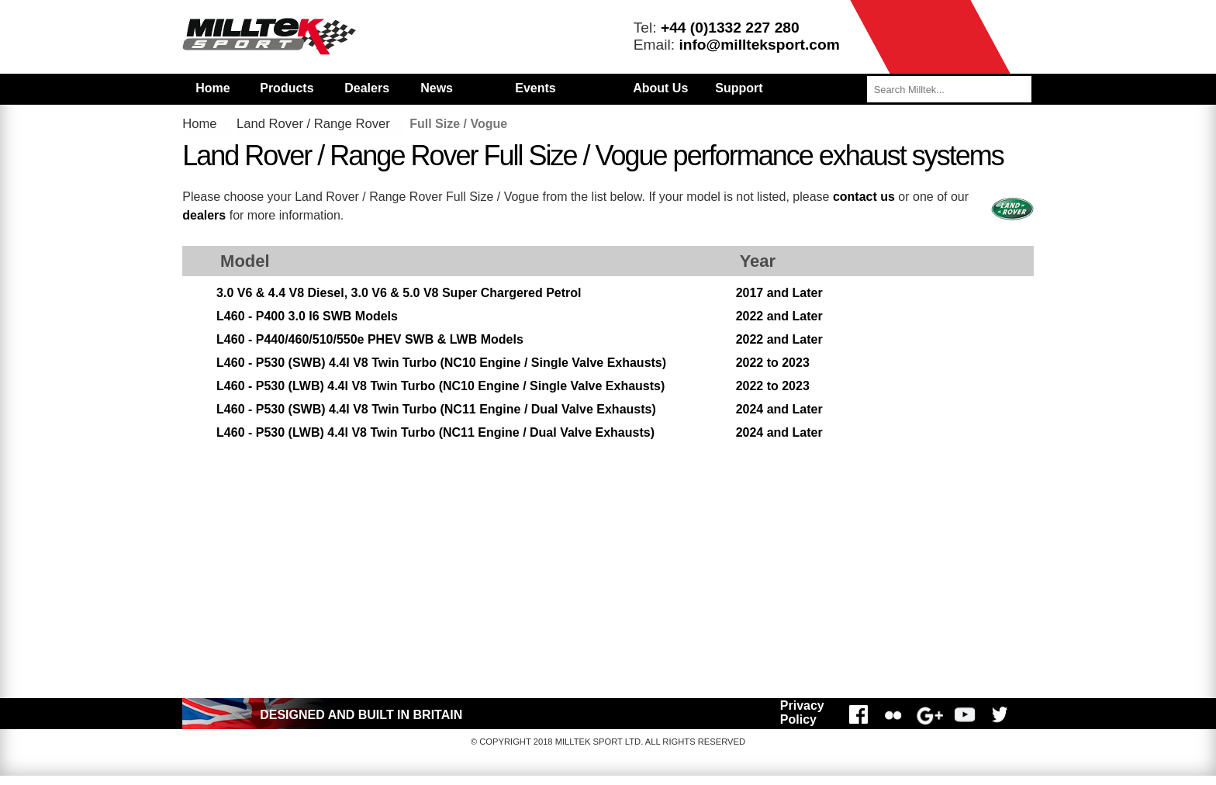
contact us (864, 196)
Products (286, 88)
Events (535, 88)
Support (738, 88)
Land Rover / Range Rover (313, 123)
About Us (660, 88)
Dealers (366, 88)
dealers (204, 215)
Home (212, 88)
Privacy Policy (802, 712)
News (436, 88)
